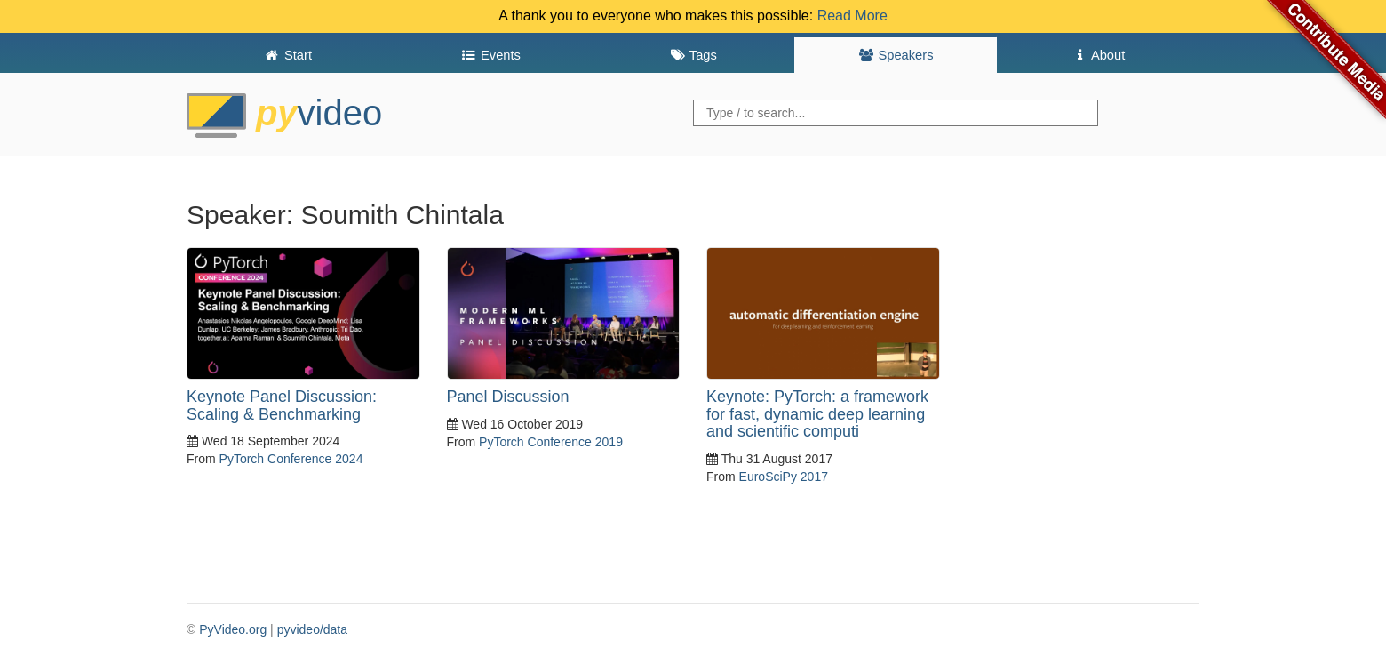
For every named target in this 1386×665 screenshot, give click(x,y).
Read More (852, 15)
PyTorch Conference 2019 (551, 442)
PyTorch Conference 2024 (291, 459)
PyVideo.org (233, 629)
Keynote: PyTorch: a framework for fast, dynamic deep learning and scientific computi (817, 414)
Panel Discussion (508, 396)
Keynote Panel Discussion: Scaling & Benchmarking (282, 405)
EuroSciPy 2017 (783, 476)
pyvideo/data (312, 629)
